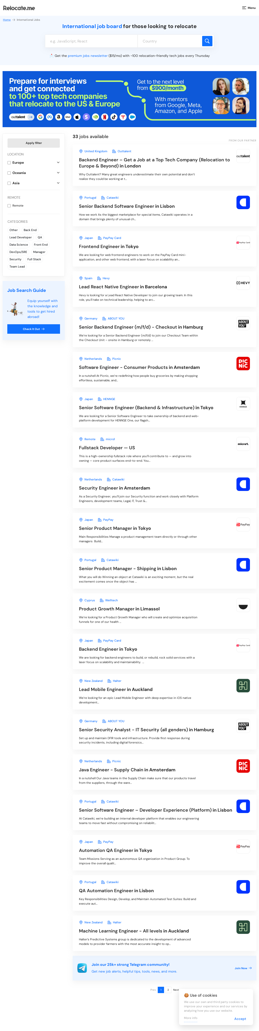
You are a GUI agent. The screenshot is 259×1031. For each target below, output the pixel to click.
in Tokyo (109, 246)
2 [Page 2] (168, 990)
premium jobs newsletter (88, 56)
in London (154, 163)
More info (190, 1018)
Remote (17, 206)
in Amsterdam (139, 367)
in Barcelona (123, 287)
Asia (16, 183)
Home (9, 20)
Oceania (19, 173)
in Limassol (119, 609)
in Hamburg (141, 327)
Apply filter (34, 143)
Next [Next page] (176, 990)
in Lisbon (127, 206)
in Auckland (116, 689)
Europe (18, 162)
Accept (240, 1019)
